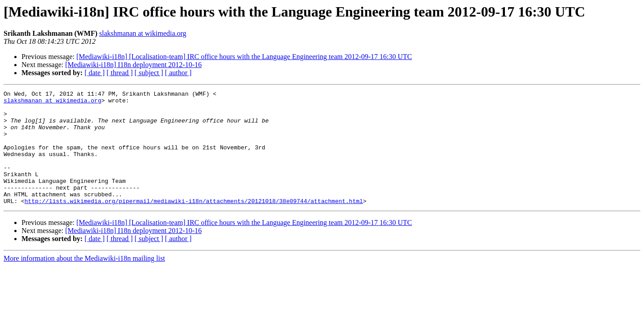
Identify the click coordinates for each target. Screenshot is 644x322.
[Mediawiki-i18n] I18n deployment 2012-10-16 (133, 64)
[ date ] (95, 72)
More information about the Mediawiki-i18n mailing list (84, 281)
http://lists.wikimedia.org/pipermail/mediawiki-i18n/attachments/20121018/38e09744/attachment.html (194, 224)
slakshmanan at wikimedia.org (142, 33)
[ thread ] (119, 72)
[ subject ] (149, 72)
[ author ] (178, 72)
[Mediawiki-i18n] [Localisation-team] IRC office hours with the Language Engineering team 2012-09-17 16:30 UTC (244, 56)
